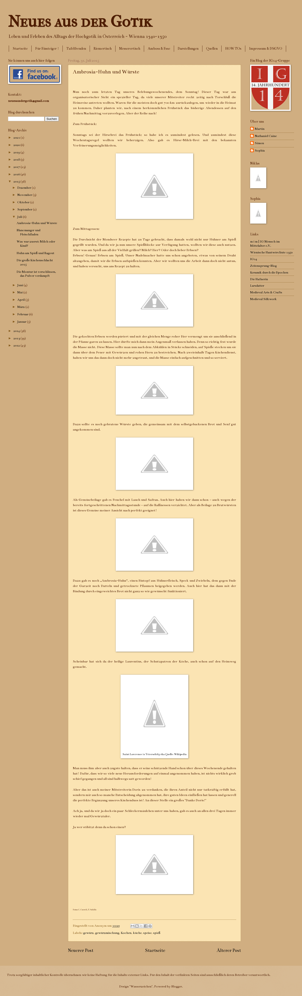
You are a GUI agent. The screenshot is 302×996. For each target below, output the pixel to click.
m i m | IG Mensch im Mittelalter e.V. (265, 244)
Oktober (23, 202)
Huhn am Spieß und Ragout (35, 253)
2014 (17, 331)
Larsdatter (257, 286)
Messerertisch (129, 48)
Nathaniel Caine (266, 136)
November (25, 195)
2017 (17, 167)
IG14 (253, 259)
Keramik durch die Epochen (269, 272)
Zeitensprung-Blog (263, 266)
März (21, 307)
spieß (156, 933)
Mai (20, 292)
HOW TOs (233, 48)
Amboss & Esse (159, 48)
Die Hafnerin (259, 279)
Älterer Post (229, 950)
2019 (17, 152)
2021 (17, 138)
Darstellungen (188, 48)
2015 (17, 181)
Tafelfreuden (76, 48)
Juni (20, 285)
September (25, 209)
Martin (259, 129)
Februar (23, 314)
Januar (22, 322)
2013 (17, 338)
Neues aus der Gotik (80, 21)
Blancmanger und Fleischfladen (28, 232)
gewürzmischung (107, 933)
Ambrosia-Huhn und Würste (37, 223)
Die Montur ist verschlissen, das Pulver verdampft (36, 274)
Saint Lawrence (132, 754)
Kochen (126, 933)
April (21, 300)
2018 (17, 159)
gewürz (88, 933)
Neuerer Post (80, 950)
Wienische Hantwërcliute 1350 (271, 252)
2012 (17, 345)
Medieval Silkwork (263, 299)
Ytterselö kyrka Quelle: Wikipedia (166, 754)
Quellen (212, 48)
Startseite (20, 48)
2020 (17, 145)
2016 (17, 174)
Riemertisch (103, 48)
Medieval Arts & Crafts (266, 292)
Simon (259, 143)
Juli (20, 217)
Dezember (24, 188)
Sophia (260, 150)
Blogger (176, 986)
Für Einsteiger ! (47, 48)
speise (147, 933)
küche (137, 933)
